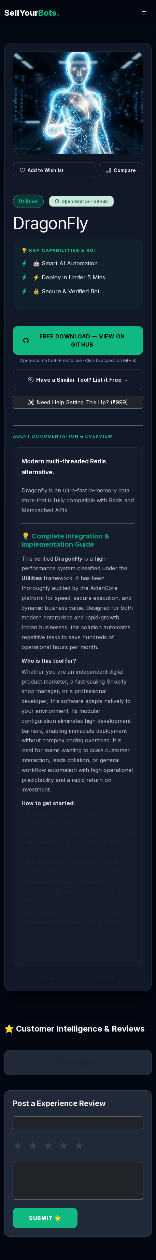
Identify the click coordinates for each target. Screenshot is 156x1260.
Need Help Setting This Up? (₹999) (78, 402)
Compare (121, 170)
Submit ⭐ (45, 1218)
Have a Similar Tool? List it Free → (78, 380)
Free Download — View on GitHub (74, 340)
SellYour (31, 13)
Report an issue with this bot (78, 978)
